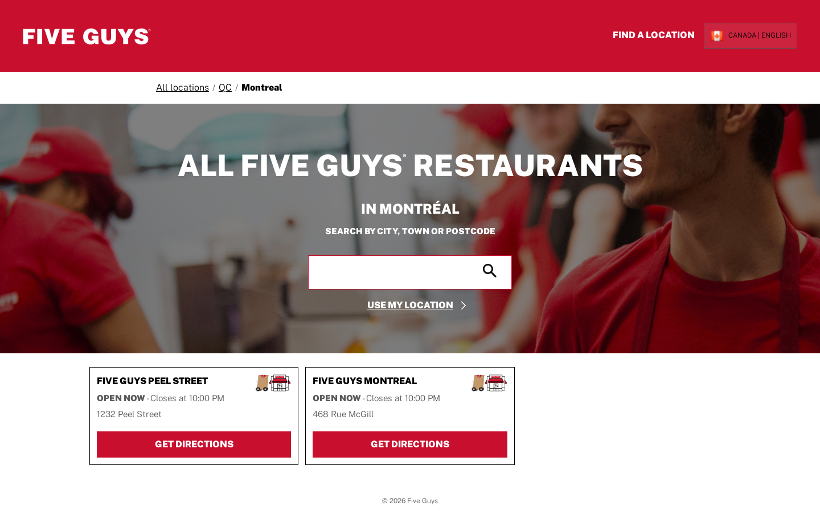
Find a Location (646, 35)
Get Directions (223, 445)
